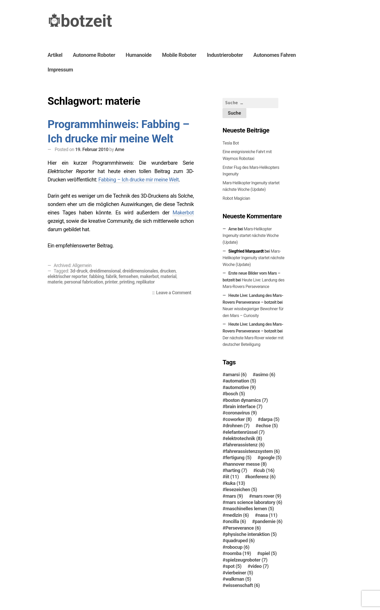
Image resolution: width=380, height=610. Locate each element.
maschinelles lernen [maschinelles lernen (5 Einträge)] (249, 509)
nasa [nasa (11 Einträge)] (267, 515)
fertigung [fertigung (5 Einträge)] (238, 458)
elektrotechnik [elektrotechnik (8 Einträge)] (243, 438)
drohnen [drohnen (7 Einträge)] (237, 426)
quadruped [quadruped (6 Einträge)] (240, 541)
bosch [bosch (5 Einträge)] (235, 394)
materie (55, 282)
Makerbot (183, 212)
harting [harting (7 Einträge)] (236, 470)
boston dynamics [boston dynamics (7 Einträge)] (246, 400)
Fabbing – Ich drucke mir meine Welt (138, 179)
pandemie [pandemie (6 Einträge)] (268, 521)
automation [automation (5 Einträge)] (240, 381)
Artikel (55, 55)
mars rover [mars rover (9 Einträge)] (266, 496)
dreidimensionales (140, 271)
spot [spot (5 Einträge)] (233, 566)
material (168, 276)
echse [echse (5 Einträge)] (268, 426)
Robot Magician (236, 198)
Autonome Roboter (94, 55)
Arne (119, 149)
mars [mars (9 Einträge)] (234, 496)
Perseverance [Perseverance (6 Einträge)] (243, 528)
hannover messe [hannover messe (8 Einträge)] (246, 464)
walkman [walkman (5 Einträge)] (238, 579)
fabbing (96, 276)
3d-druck (79, 271)
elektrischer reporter (68, 276)
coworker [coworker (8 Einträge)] (238, 419)
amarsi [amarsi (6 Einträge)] (236, 375)
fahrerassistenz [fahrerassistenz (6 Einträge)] (244, 445)
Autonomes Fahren (274, 55)
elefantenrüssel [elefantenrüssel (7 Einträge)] (244, 432)
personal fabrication (83, 282)
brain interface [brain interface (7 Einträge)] (243, 406)
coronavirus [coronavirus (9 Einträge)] (241, 413)
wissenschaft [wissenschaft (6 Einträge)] (242, 585)
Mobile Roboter (179, 55)
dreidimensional (105, 271)
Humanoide (138, 55)
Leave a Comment (175, 293)
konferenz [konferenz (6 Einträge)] (261, 477)
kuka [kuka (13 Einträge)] (235, 483)
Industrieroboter (225, 55)
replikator (145, 282)
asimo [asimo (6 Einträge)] (265, 375)
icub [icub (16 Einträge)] (265, 470)
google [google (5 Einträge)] (270, 458)
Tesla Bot (230, 143)
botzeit (86, 21)
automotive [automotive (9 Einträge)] (240, 387)
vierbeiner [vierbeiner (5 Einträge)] (239, 573)
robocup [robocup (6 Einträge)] (237, 547)
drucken (168, 271)
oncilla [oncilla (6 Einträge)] (235, 521)
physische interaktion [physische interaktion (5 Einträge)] (251, 534)
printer (111, 282)
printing (127, 282)
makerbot (149, 276)
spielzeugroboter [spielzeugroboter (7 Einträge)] (246, 560)
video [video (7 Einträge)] (259, 566)
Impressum (60, 69)
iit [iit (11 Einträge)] (232, 477)
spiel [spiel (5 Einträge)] (268, 553)
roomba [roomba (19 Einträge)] (238, 553)
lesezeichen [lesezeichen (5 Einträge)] (241, 489)
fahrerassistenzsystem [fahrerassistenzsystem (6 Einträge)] (252, 451)
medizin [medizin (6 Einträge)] (237, 515)
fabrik (111, 276)
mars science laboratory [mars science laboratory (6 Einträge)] (253, 502)
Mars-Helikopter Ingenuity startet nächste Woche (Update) (250, 235)
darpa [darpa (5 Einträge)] (269, 419)
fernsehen (128, 276)
